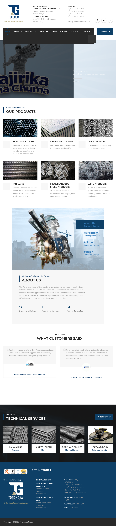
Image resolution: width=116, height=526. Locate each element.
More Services (104, 417)
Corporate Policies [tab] (91, 245)
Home (7, 32)
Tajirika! (74, 32)
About (17, 32)
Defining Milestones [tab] (92, 235)
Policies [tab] (88, 242)
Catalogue (105, 32)
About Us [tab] (89, 223)
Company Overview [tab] (92, 226)
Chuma (63, 32)
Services (44, 32)
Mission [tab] (88, 251)
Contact (86, 32)
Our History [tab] (91, 232)
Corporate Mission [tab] (91, 255)
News (54, 32)
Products (30, 32)
